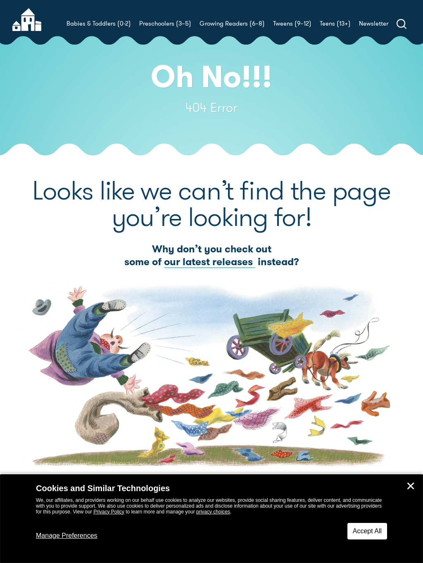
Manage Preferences (66, 535)
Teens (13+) (335, 23)
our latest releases (209, 262)
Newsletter (373, 23)
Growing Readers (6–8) (232, 23)
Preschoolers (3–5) (165, 23)
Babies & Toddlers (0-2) (99, 23)
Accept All (367, 530)
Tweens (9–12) (292, 23)
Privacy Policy (108, 512)
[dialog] (211, 519)
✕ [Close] (411, 486)
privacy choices (213, 512)
